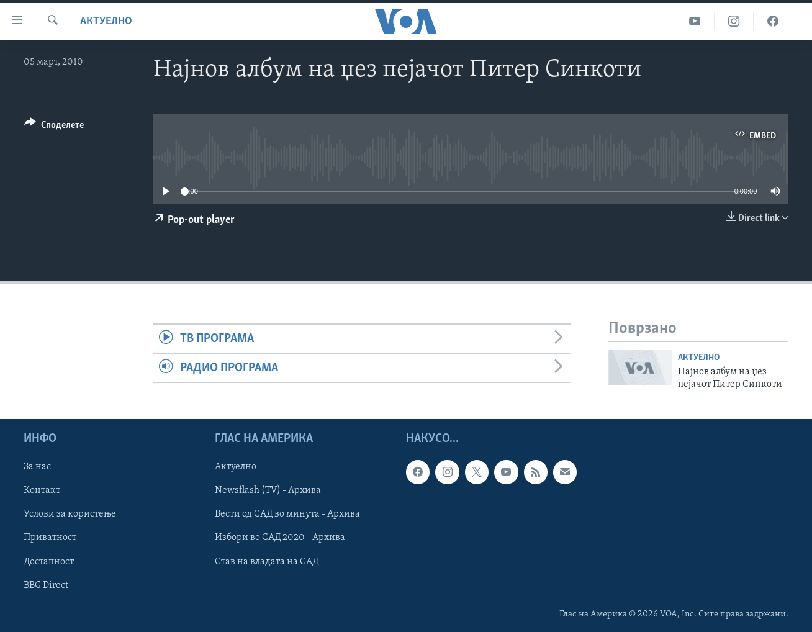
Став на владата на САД (266, 562)
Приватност (50, 538)
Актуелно (106, 21)
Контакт (42, 491)
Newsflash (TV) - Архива (268, 491)
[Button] (54, 127)
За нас (37, 467)
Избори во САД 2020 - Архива (280, 538)
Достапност (49, 562)
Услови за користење (70, 515)
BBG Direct (46, 585)
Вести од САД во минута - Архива (287, 515)
